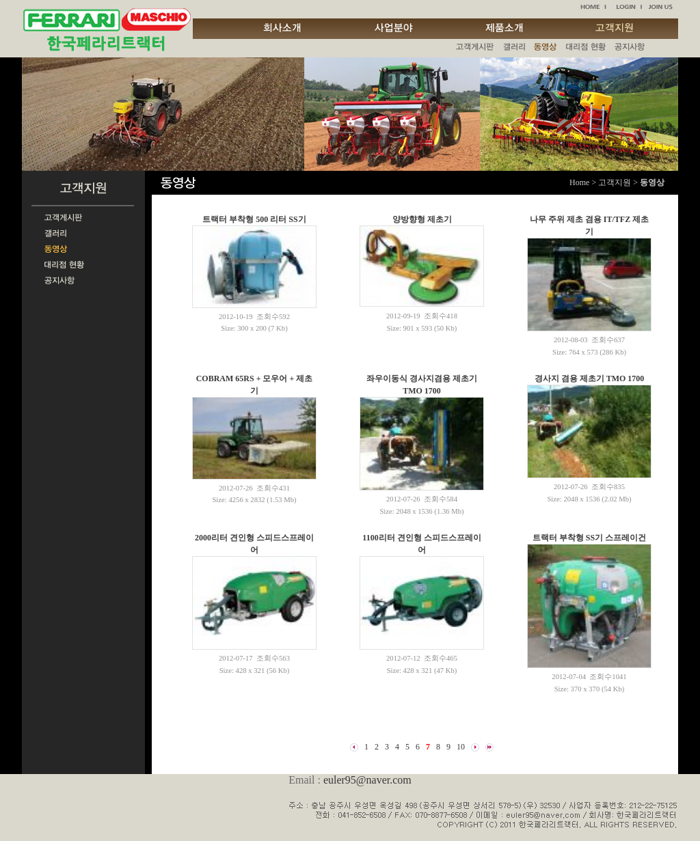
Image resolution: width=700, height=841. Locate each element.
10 (461, 747)
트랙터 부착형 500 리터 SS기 (254, 219)
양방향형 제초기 (422, 219)
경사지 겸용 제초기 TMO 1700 (590, 378)
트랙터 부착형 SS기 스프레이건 (589, 537)
